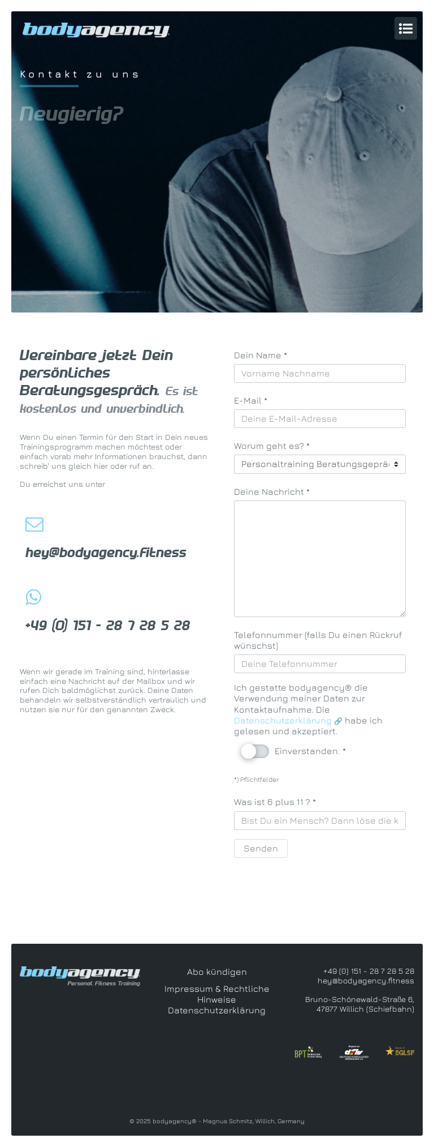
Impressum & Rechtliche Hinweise (217, 993)
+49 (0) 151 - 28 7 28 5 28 (107, 625)
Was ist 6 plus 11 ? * (275, 802)
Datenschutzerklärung (284, 720)
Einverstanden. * (294, 752)
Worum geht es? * (272, 445)
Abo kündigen (217, 971)
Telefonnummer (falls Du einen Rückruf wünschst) (318, 640)
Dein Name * (260, 355)
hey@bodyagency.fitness (105, 552)
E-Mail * (250, 400)
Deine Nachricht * (272, 491)
